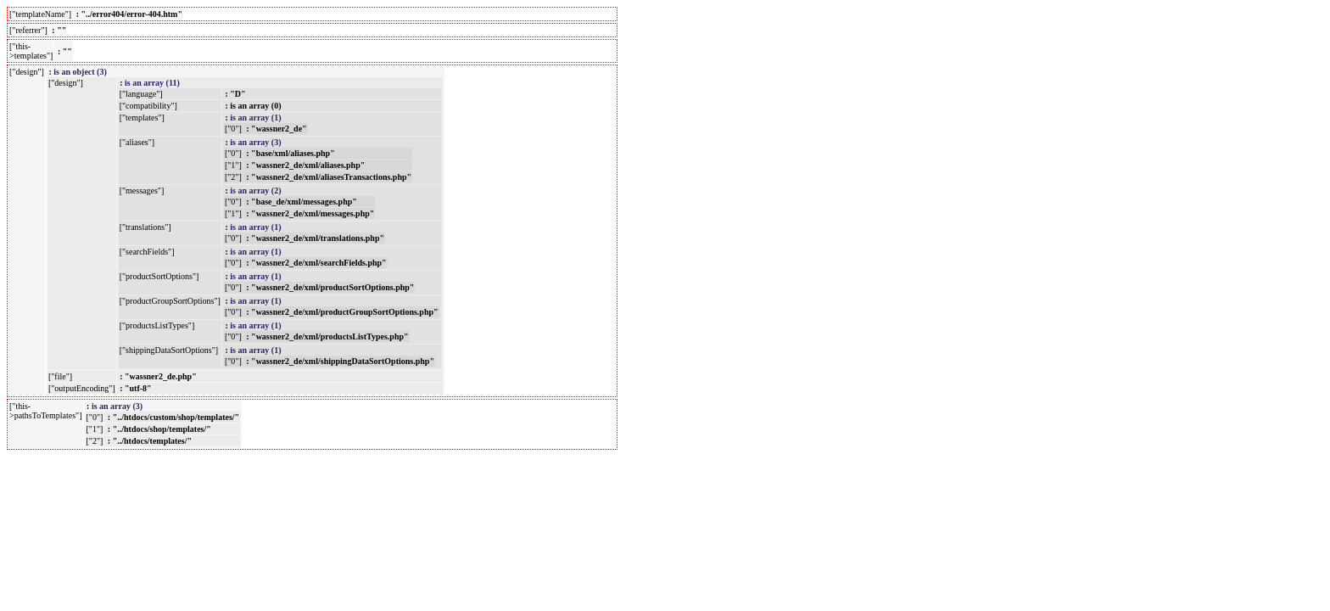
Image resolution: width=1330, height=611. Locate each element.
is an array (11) (152, 82)
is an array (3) (255, 142)
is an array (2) (255, 190)
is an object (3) (80, 71)
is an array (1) (255, 117)
